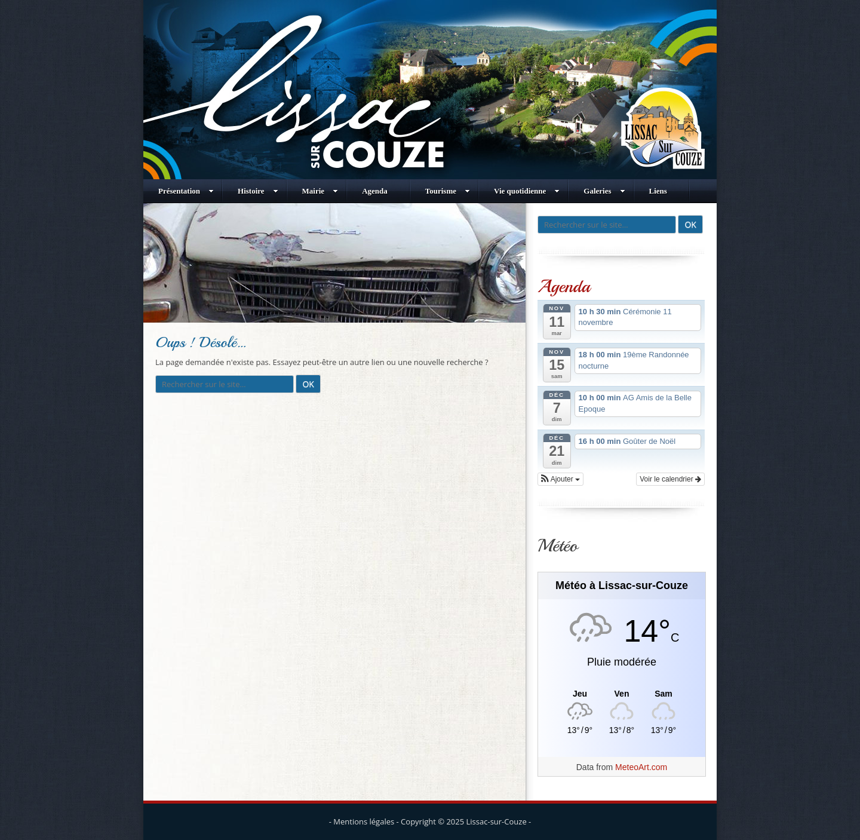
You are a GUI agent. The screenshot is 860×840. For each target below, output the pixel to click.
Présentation (186, 190)
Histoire (258, 190)
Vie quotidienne (527, 190)
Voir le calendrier (670, 479)
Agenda (375, 190)
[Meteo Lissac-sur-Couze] (621, 693)
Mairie (320, 190)
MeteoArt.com (641, 767)
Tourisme (447, 190)
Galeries (604, 190)
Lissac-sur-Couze (496, 821)
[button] (560, 479)
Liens (658, 190)
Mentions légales (363, 821)
